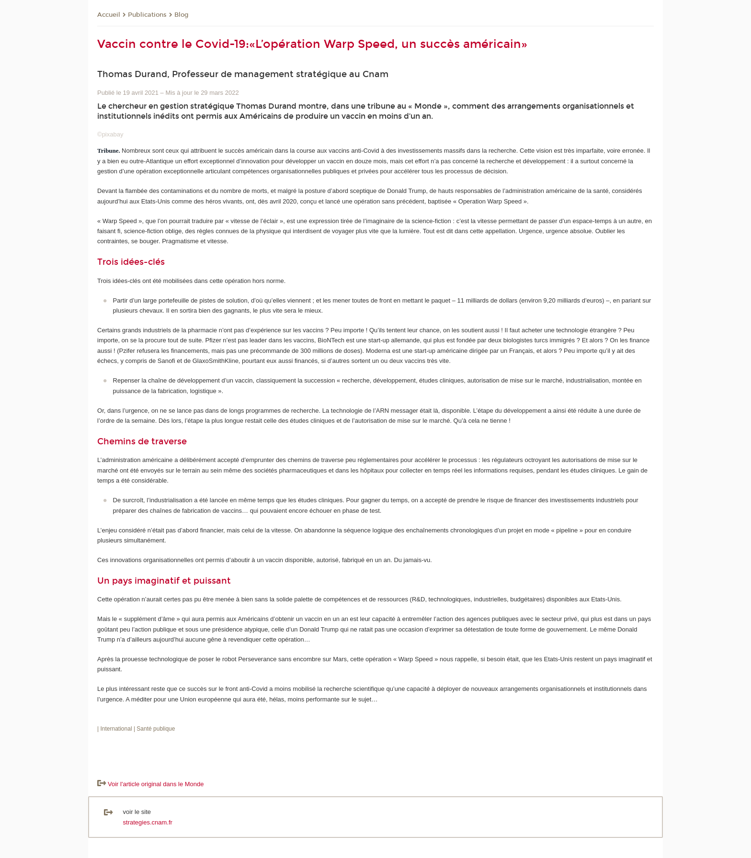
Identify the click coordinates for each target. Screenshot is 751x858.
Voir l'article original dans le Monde (156, 784)
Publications (147, 15)
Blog (181, 15)
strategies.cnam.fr (147, 822)
